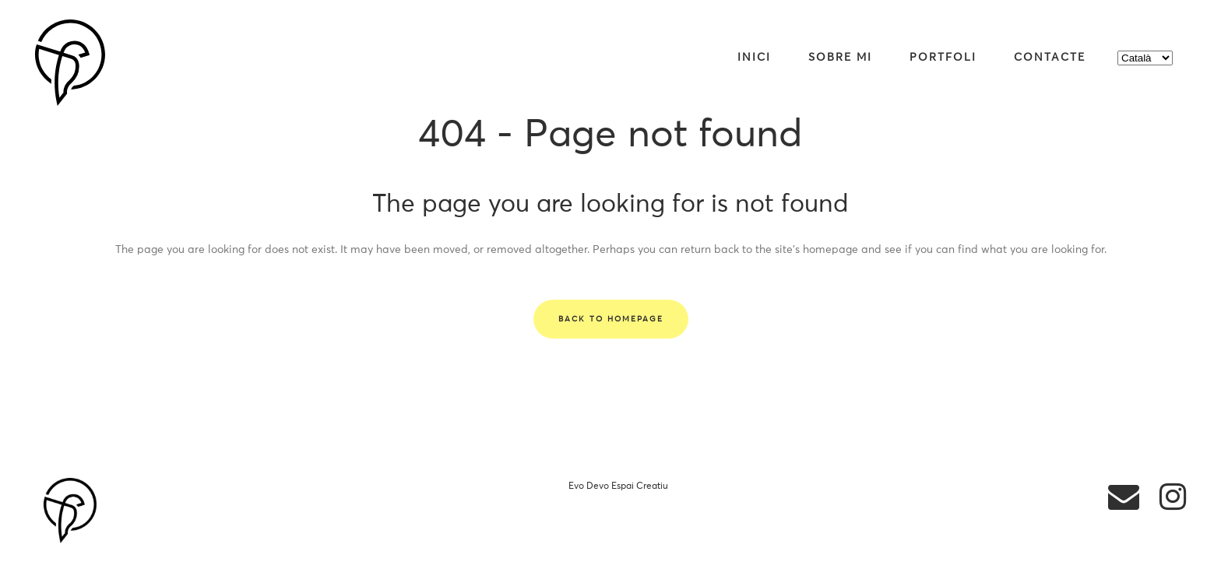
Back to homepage (610, 319)
